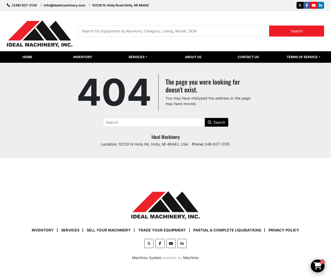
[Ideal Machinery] (165, 202)
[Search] (173, 31)
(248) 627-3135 (24, 5)
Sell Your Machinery (109, 230)
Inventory (82, 57)
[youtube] (313, 5)
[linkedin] (320, 5)
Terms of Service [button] (302, 57)
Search (297, 31)
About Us (193, 57)
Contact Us (248, 57)
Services (136, 57)
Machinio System (147, 257)
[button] (137, 57)
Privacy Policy (283, 230)
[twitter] (300, 5)
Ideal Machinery (165, 136)
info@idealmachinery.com (64, 5)
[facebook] (306, 5)
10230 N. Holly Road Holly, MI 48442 (120, 5)
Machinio (191, 257)
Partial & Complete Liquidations (227, 230)
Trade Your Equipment (162, 230)
